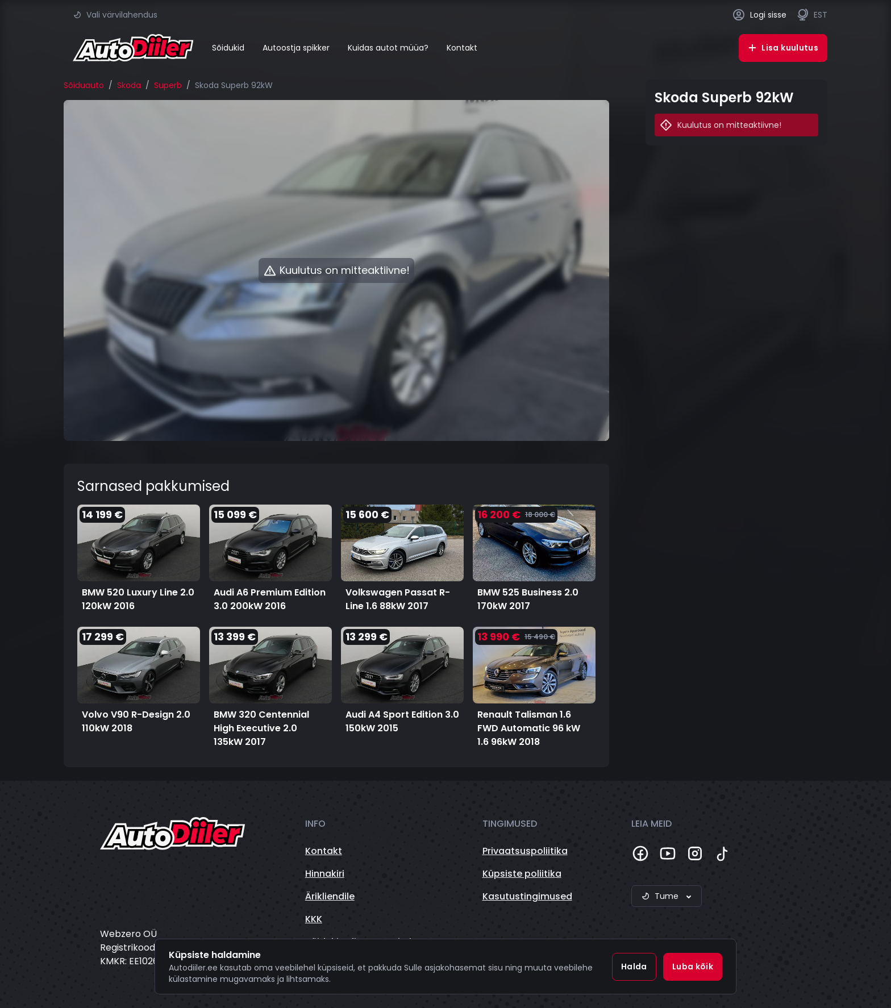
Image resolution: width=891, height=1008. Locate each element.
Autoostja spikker (296, 47)
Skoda (129, 85)
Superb (168, 85)
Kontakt (462, 47)
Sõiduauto (84, 85)
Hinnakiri (324, 873)
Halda (634, 966)
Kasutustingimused (527, 896)
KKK (313, 919)
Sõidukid (228, 47)
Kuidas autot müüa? (388, 47)
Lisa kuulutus (783, 47)
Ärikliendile (330, 896)
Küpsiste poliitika (521, 873)
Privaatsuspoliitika (525, 850)
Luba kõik (692, 966)
